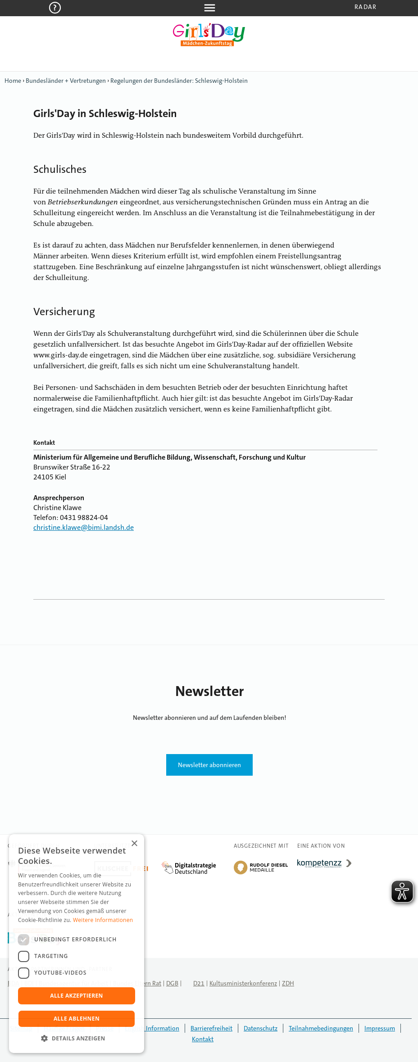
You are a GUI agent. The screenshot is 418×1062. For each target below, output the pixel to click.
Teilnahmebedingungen (321, 1028)
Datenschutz (260, 1028)
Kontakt (203, 1039)
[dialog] (76, 943)
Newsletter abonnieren (209, 765)
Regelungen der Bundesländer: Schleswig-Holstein (179, 81)
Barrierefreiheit (211, 1028)
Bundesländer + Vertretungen (66, 81)
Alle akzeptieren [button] (76, 995)
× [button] (134, 844)
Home (13, 81)
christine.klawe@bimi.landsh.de (83, 527)
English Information (152, 1028)
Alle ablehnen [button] (77, 1018)
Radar (365, 7)
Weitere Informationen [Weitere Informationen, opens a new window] (103, 920)
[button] (76, 1038)
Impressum (379, 1028)
